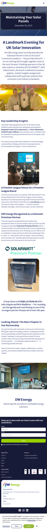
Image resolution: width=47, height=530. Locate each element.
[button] (37, 526)
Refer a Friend (4, 472)
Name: (3, 426)
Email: (3, 432)
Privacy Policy (31, 520)
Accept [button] (29, 526)
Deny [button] (16, 526)
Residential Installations (30, 455)
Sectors (3, 455)
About (3, 463)
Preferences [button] (6, 526)
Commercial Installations (31, 458)
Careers (3, 474)
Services (3, 458)
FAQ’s (2, 460)
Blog (2, 465)
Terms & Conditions (6, 477)
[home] (7, 3)
